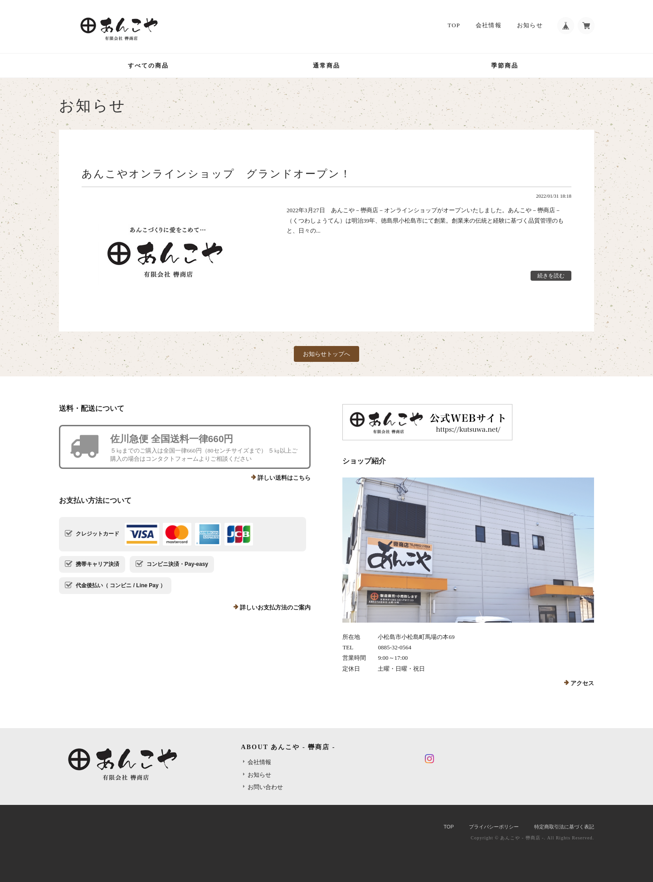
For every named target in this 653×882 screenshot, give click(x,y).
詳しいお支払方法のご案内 (275, 607)
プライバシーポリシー (494, 826)
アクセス (582, 683)
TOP (451, 25)
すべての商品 (148, 65)
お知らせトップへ (326, 354)
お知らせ (528, 25)
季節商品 (504, 65)
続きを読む (551, 276)
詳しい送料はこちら (284, 477)
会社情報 (486, 25)
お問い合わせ (265, 787)
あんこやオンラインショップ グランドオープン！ (216, 174)
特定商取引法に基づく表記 (564, 826)
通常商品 (326, 65)
